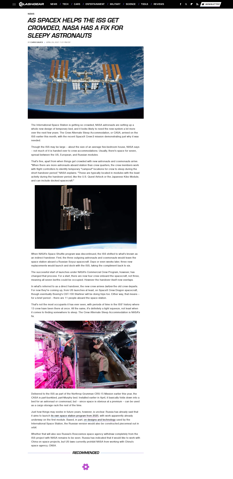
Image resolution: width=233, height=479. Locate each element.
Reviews (159, 4)
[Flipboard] (192, 4)
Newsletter (210, 4)
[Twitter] (186, 4)
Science (131, 4)
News (53, 4)
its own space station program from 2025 (75, 415)
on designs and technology (100, 419)
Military (115, 4)
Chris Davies (36, 42)
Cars (77, 4)
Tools (144, 4)
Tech (66, 4)
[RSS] (197, 4)
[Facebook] (180, 4)
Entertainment (95, 4)
